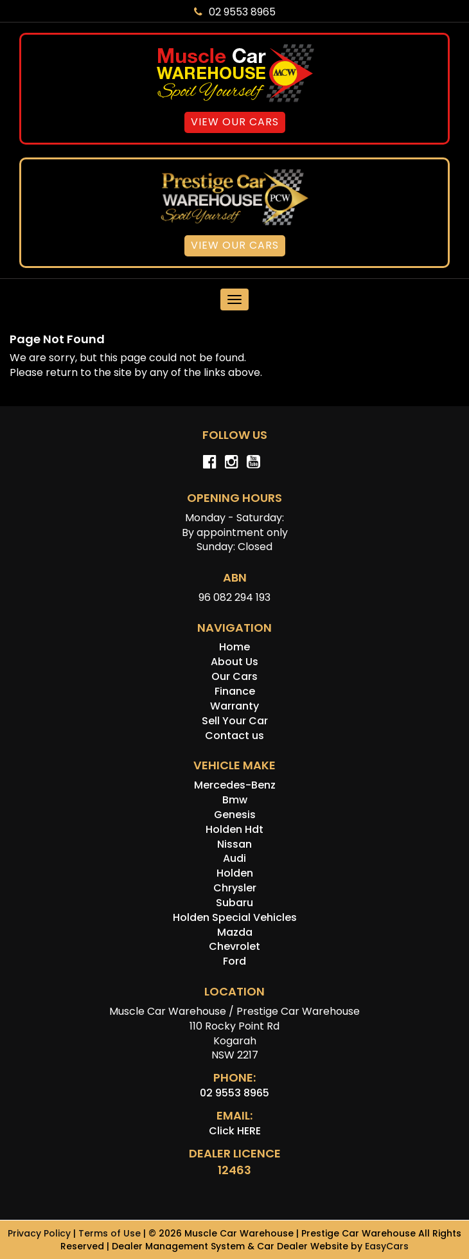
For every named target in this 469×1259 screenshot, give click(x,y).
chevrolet (234, 946)
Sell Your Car (235, 720)
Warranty (234, 706)
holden (235, 873)
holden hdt (234, 829)
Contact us (234, 735)
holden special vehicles (235, 917)
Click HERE (235, 1130)
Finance (235, 691)
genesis (235, 814)
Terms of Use (110, 1233)
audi (234, 858)
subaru (234, 902)
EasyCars (387, 1246)
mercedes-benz (235, 785)
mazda (234, 932)
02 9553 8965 (235, 11)
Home (234, 646)
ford (234, 961)
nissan (234, 844)
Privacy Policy (40, 1233)
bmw (234, 799)
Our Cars (234, 676)
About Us (234, 661)
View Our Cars (235, 121)
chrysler (234, 887)
